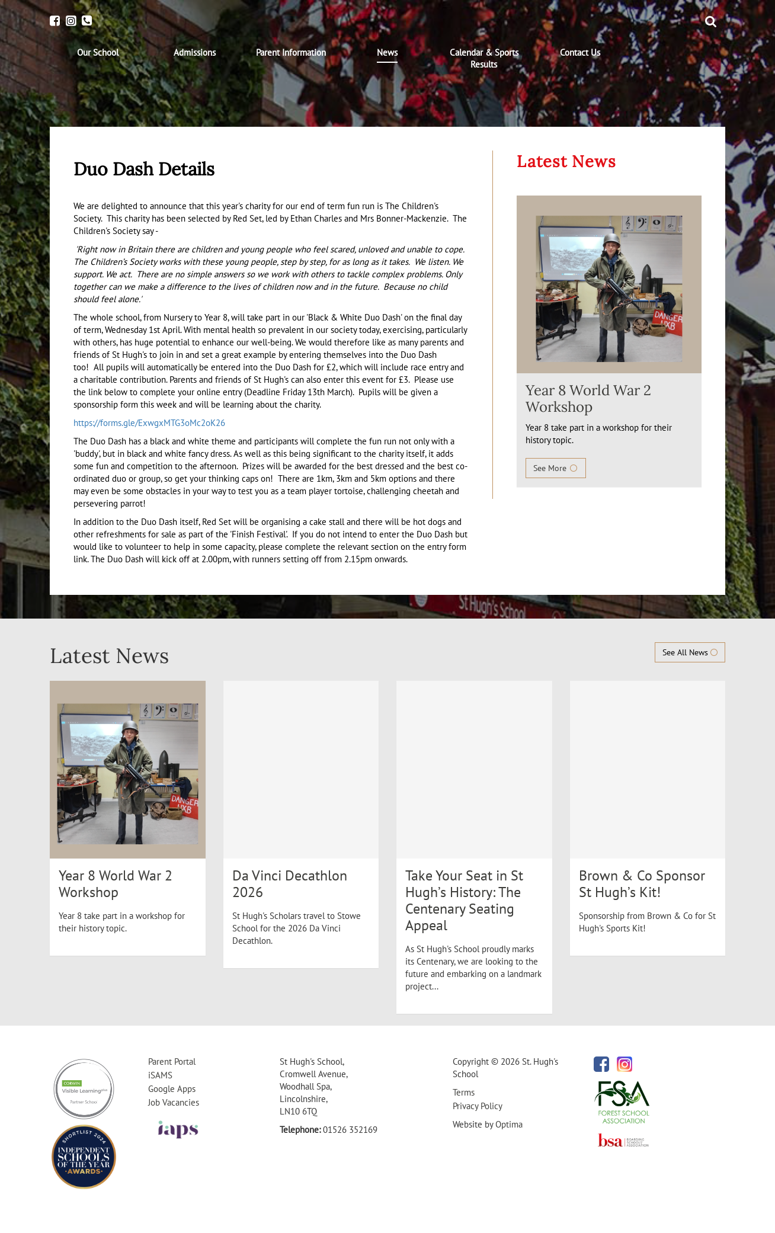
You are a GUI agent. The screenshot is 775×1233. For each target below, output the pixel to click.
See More (555, 468)
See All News (690, 652)
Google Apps (172, 1088)
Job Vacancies (173, 1102)
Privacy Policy (477, 1106)
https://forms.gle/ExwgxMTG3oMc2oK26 (149, 422)
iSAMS (160, 1075)
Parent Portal (172, 1061)
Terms (464, 1092)
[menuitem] (98, 53)
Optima (509, 1124)
